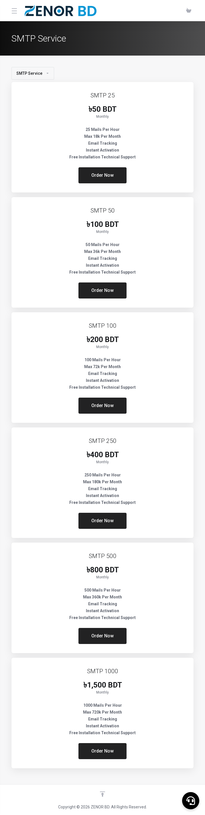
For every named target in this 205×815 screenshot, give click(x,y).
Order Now (102, 175)
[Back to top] (102, 794)
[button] (190, 800)
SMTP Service (32, 73)
